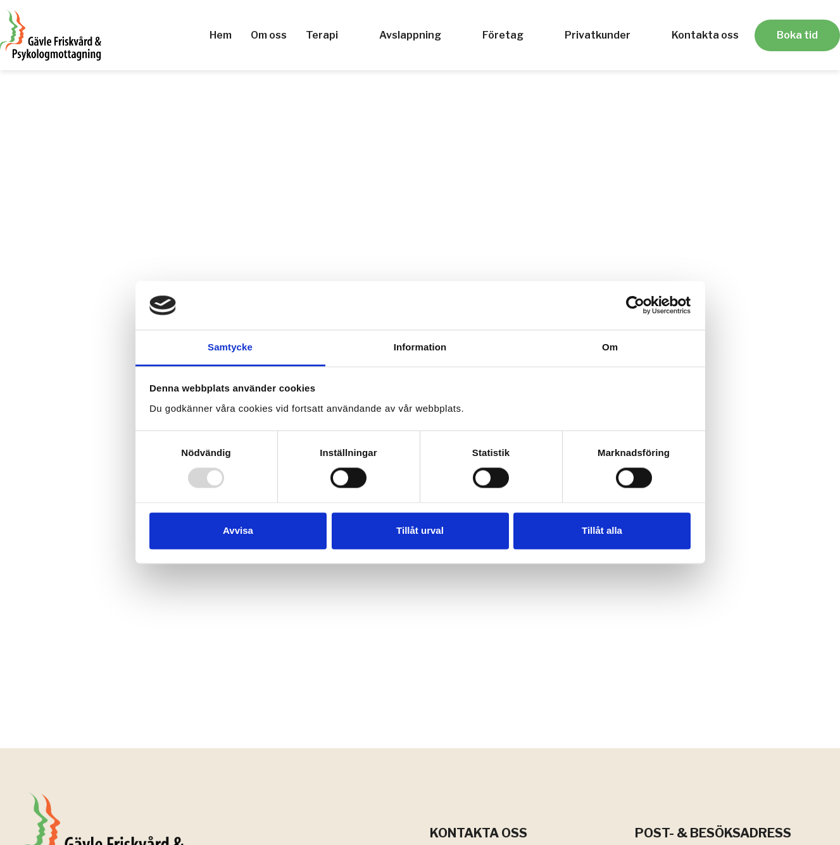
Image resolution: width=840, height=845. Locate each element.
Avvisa (238, 530)
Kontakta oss (705, 35)
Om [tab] (610, 347)
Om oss (269, 35)
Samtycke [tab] (230, 347)
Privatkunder (597, 35)
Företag (502, 35)
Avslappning (410, 35)
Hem (221, 35)
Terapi (322, 35)
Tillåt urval (420, 530)
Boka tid (797, 35)
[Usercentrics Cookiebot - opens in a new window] (635, 305)
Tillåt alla (602, 530)
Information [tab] (420, 347)
